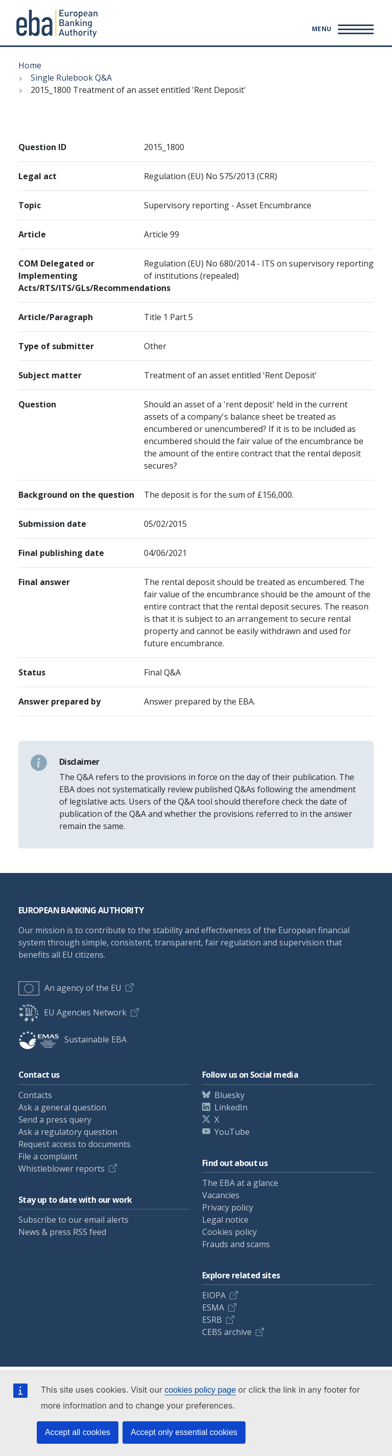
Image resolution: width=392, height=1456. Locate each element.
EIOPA (214, 1295)
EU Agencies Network (72, 1012)
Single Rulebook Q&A (71, 77)
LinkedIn (231, 1107)
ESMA (213, 1307)
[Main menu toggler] (341, 29)
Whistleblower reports (61, 1168)
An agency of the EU (69, 987)
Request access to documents (74, 1144)
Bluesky (229, 1095)
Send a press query (54, 1119)
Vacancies (220, 1195)
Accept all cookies (77, 1432)
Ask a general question (62, 1107)
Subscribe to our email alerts (73, 1219)
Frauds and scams (236, 1244)
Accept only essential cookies (184, 1432)
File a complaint (48, 1156)
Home (29, 65)
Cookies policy (229, 1231)
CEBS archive (227, 1332)
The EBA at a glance (240, 1182)
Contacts (35, 1095)
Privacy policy (227, 1207)
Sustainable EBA (72, 1039)
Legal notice (225, 1219)
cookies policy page (200, 1390)
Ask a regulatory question (67, 1131)
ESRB (212, 1319)
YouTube (232, 1131)
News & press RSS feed (62, 1231)
